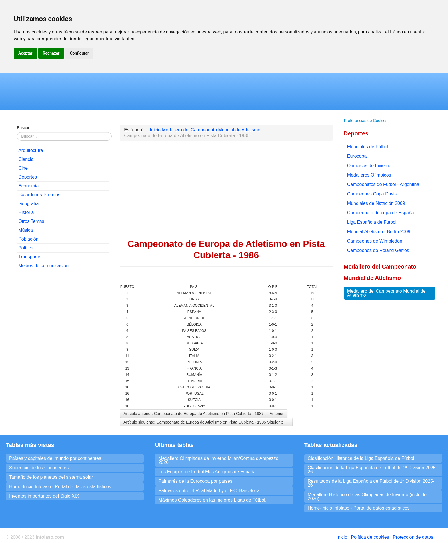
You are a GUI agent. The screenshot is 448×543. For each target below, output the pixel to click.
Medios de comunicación (43, 265)
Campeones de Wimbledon (374, 241)
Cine (23, 168)
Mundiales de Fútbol (367, 146)
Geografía (28, 203)
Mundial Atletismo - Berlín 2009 (378, 231)
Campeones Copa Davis (372, 193)
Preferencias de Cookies (365, 120)
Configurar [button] (79, 53)
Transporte (29, 256)
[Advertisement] (63, 311)
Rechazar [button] (51, 53)
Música (25, 230)
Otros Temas (31, 221)
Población (28, 239)
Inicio (342, 537)
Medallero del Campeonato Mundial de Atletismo (386, 293)
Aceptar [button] (25, 53)
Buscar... (24, 127)
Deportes (27, 177)
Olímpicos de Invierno (369, 165)
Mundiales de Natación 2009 (376, 203)
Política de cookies (370, 537)
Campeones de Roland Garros (378, 250)
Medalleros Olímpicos (369, 175)
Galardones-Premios (39, 194)
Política (25, 247)
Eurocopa (357, 156)
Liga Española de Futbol (372, 222)
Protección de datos (413, 537)
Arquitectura (30, 150)
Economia (28, 185)
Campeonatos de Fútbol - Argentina (383, 184)
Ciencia (25, 159)
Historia (26, 212)
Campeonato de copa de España (380, 212)
